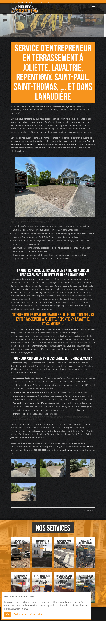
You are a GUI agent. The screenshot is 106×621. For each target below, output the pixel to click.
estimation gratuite (72, 450)
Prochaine (88, 510)
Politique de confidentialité (28, 614)
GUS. (77, 144)
